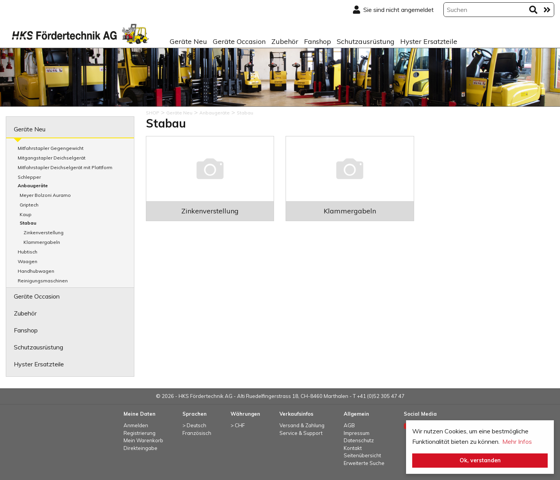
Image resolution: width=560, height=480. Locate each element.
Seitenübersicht (362, 455)
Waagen (27, 261)
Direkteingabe (140, 448)
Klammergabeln (41, 242)
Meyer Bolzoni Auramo (45, 195)
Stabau (28, 223)
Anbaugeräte (33, 185)
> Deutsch (194, 425)
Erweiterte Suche (364, 463)
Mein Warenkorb (143, 440)
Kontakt (353, 448)
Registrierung (139, 433)
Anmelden (136, 425)
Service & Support (301, 433)
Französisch (196, 433)
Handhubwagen (36, 271)
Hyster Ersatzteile (428, 41)
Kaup (26, 214)
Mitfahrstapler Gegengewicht (51, 148)
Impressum (356, 433)
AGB (349, 425)
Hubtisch (27, 252)
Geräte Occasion (239, 41)
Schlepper (29, 177)
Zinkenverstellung (43, 232)
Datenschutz (359, 440)
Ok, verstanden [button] (480, 460)
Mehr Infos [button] (517, 441)
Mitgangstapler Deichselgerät (51, 158)
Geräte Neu (188, 41)
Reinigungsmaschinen (43, 281)
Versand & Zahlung (301, 425)
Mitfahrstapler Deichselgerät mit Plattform (65, 167)
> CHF (238, 425)
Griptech (29, 205)
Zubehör (284, 41)
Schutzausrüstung (366, 41)
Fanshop (317, 41)
